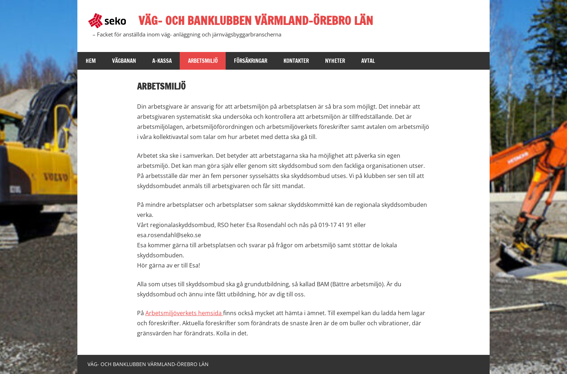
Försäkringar (250, 61)
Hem (91, 61)
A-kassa (162, 61)
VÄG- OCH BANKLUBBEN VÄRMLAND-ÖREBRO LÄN (255, 20)
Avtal (368, 61)
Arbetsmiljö (203, 61)
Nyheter (335, 61)
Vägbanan (124, 61)
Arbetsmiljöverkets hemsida (184, 313)
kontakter (296, 61)
